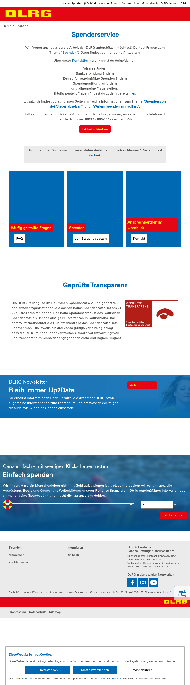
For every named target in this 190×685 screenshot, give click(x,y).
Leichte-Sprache (71, 3)
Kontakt (126, 3)
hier (97, 223)
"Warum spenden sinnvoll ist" (115, 174)
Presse (115, 3)
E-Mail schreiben (95, 196)
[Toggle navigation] (57, 14)
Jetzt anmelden (142, 452)
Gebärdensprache (96, 3)
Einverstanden (47, 670)
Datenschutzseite (110, 678)
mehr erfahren (142, 670)
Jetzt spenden (33, 71)
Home (7, 26)
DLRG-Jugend (169, 3)
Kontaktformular (85, 128)
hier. (132, 161)
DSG (183, 3)
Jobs (136, 3)
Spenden (21, 26)
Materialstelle (150, 3)
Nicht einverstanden (95, 670)
